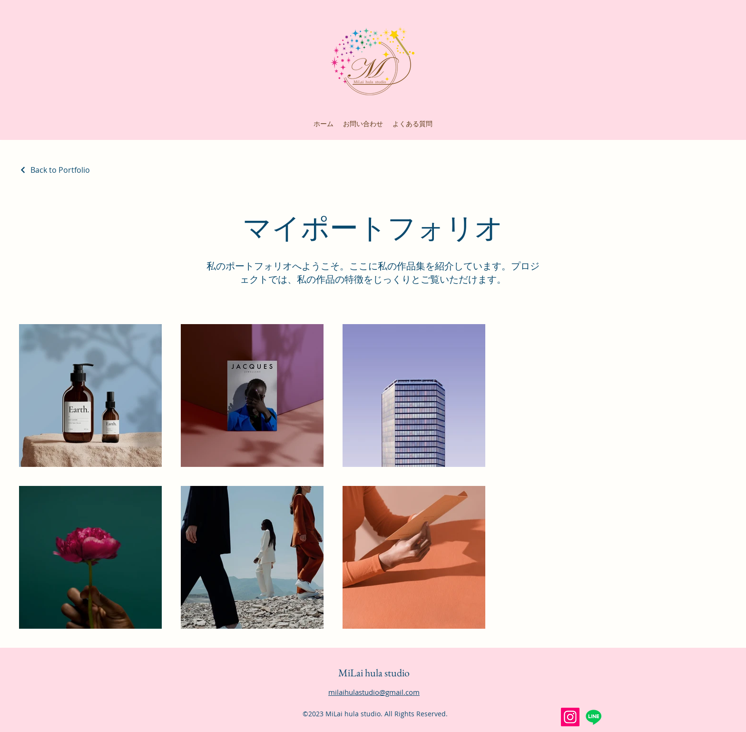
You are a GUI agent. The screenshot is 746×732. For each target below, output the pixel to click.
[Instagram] (570, 717)
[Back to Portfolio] (54, 170)
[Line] (593, 717)
